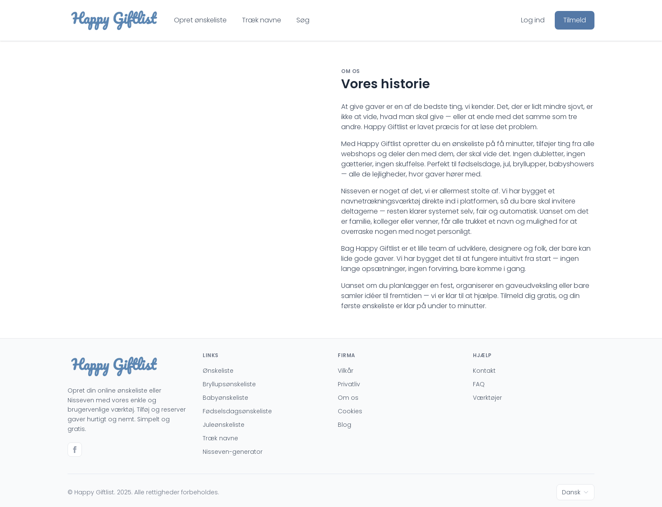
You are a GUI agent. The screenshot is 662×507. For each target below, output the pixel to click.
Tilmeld (574, 20)
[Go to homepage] (114, 20)
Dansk (575, 492)
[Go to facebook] (75, 449)
